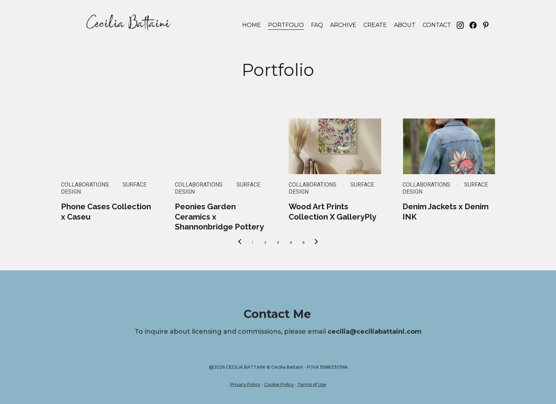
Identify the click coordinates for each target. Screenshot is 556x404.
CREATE (375, 25)
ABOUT (405, 25)
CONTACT (437, 25)
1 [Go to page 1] (252, 242)
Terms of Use (312, 386)
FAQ (317, 25)
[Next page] (316, 242)
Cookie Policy (279, 386)
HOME (251, 25)
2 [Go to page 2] (265, 242)
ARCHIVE (343, 25)
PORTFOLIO (286, 25)
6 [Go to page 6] (303, 242)
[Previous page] (239, 242)
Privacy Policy (245, 386)
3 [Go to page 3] (278, 242)
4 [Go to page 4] (291, 242)
